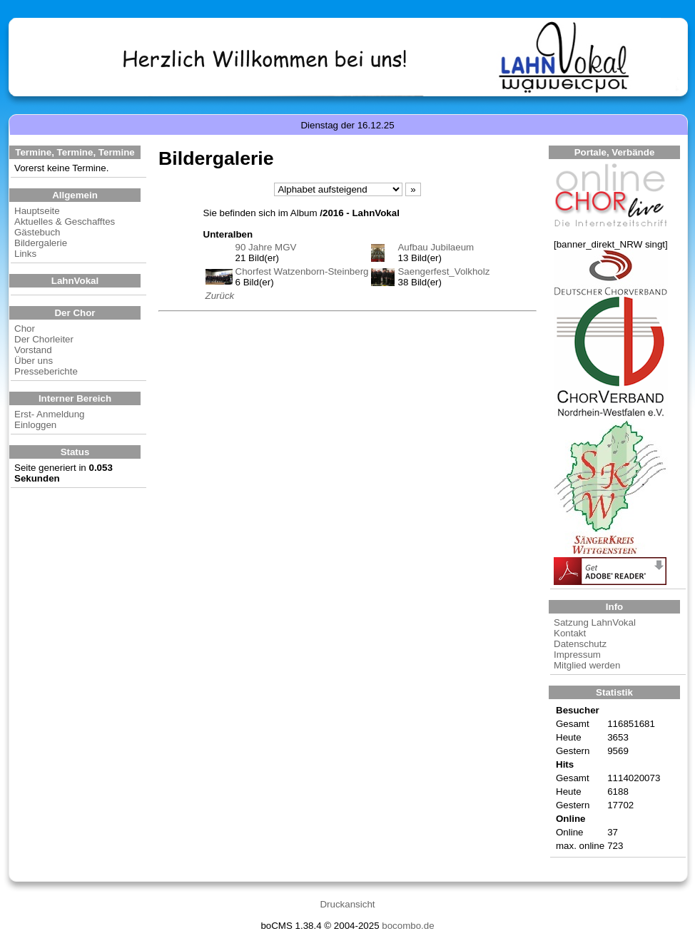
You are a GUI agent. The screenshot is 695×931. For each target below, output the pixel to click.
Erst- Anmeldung (49, 414)
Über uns (33, 360)
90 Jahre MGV (266, 247)
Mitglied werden (587, 665)
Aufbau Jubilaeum (435, 247)
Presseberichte (46, 371)
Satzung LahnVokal (595, 622)
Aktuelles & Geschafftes (64, 221)
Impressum (577, 654)
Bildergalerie (40, 243)
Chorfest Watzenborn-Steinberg (302, 271)
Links (25, 253)
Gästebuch (37, 232)
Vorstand (33, 350)
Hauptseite (37, 210)
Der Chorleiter (43, 339)
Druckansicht (347, 904)
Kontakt (570, 633)
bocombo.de (408, 925)
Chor (24, 328)
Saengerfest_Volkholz (443, 271)
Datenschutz (580, 644)
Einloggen (35, 424)
